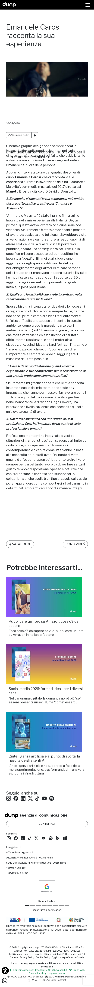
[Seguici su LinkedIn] (23, 782)
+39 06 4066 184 (16, 867)
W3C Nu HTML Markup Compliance (65, 976)
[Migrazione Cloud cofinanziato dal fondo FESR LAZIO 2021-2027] (47, 920)
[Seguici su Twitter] (30, 782)
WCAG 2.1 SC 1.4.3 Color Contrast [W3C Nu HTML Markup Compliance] (47, 980)
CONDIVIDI (75, 528)
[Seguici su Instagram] (8, 782)
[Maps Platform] (55, 905)
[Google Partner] (27, 905)
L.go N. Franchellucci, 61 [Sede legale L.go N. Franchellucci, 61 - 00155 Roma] (44, 862)
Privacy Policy (27, 957)
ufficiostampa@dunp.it (19, 852)
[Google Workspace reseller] (38, 905)
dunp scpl (34, 947)
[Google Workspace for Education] (44, 905)
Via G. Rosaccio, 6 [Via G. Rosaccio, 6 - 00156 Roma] (35, 857)
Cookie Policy (43, 957)
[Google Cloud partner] (32, 905)
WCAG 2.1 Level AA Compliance (25, 976)
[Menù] (88, 5)
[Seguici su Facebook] (16, 838)
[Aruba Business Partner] (67, 905)
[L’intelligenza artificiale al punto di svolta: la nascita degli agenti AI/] (47, 716)
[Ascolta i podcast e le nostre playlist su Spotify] (51, 782)
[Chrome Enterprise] (49, 905)
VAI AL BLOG (20, 529)
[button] (12, 79)
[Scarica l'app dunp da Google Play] (58, 838)
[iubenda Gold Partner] (61, 905)
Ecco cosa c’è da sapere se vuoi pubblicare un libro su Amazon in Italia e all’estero (46, 617)
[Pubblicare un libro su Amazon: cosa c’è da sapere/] (47, 581)
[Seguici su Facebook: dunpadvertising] (15, 782)
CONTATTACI (47, 823)
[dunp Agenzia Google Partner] (47, 888)
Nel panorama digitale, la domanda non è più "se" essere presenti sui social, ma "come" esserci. (45, 685)
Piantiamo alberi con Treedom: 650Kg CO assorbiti (38, 970)
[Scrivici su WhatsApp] (4, 980)
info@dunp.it (13, 847)
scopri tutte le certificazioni (47, 910)
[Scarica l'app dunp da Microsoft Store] (65, 838)
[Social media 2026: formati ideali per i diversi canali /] (47, 649)
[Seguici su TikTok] (37, 782)
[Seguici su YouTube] (44, 782)
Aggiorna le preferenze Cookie (68, 957)
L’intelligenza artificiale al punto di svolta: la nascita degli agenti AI (44, 743)
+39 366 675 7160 (17, 872)
